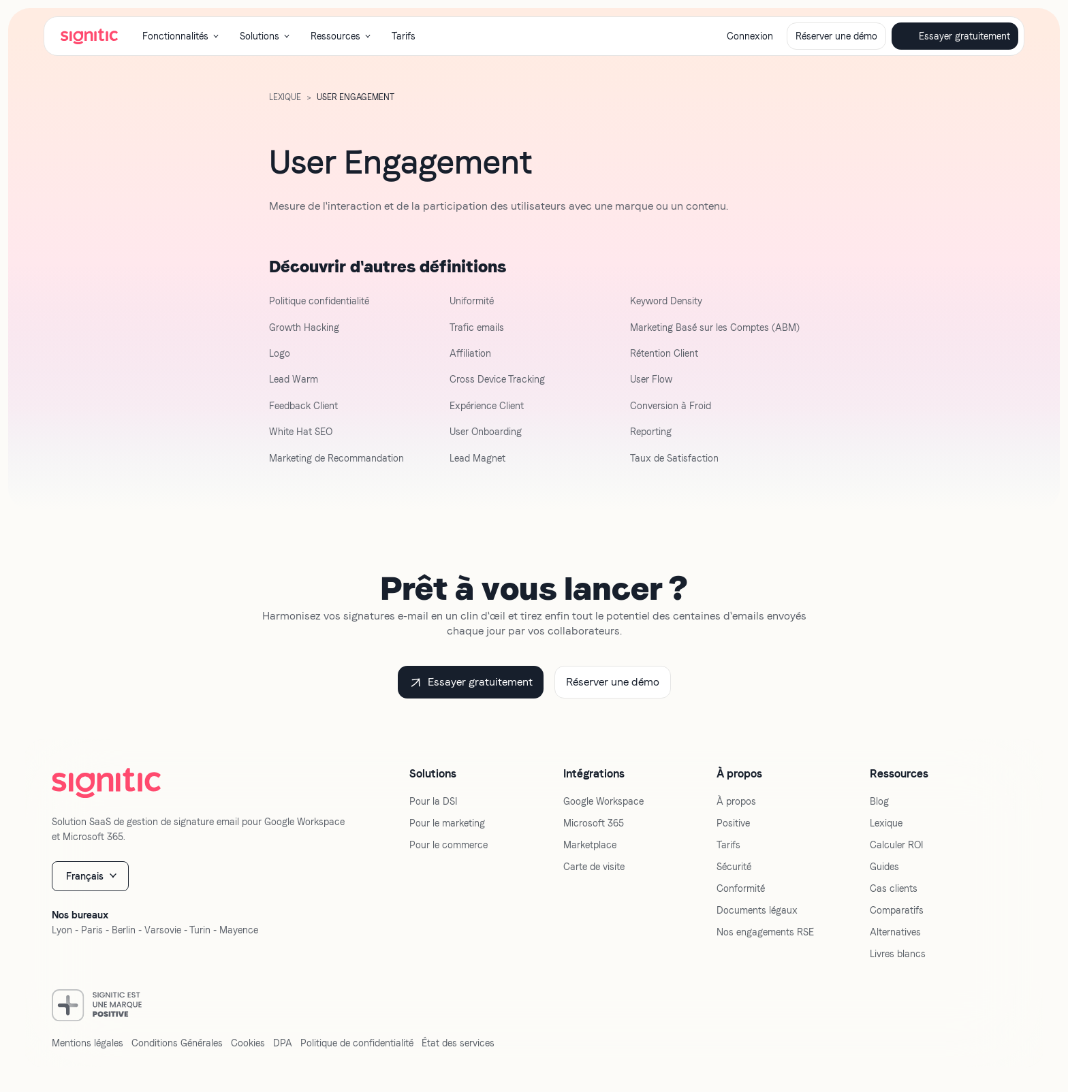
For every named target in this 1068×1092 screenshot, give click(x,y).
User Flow (651, 379)
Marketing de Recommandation (336, 458)
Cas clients (893, 888)
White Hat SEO (300, 431)
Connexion (750, 36)
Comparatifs (897, 910)
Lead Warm (293, 379)
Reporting (651, 431)
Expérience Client (487, 405)
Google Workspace (603, 801)
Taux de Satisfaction (674, 458)
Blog (879, 801)
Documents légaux (757, 910)
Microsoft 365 (593, 823)
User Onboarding (486, 431)
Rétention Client (664, 353)
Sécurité (734, 866)
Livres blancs (898, 953)
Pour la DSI (433, 801)
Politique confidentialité (319, 300)
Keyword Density (666, 300)
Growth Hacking (304, 327)
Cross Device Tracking (497, 379)
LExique (285, 97)
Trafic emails (477, 327)
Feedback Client (303, 405)
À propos (736, 801)
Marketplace (589, 844)
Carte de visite (594, 866)
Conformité (741, 888)
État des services (458, 1043)
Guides (884, 866)
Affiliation (470, 353)
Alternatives (895, 932)
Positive (733, 823)
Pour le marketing (447, 823)
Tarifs (403, 36)
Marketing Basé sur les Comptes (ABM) (715, 327)
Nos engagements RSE (765, 932)
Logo (279, 353)
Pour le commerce (448, 844)
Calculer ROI (896, 844)
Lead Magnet (477, 458)
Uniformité (472, 300)
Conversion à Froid (670, 405)
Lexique (886, 823)
